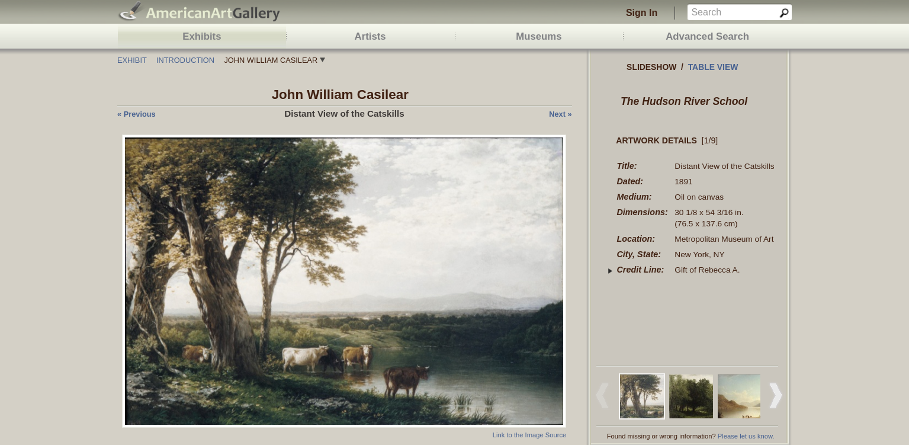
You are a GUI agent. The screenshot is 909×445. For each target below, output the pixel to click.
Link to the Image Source (529, 434)
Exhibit (132, 60)
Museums (538, 36)
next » (560, 114)
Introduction (185, 60)
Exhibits (201, 36)
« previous (136, 114)
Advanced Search (707, 36)
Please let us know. (746, 436)
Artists (370, 36)
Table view (713, 67)
